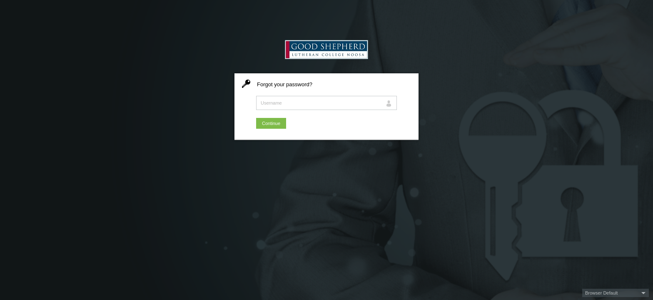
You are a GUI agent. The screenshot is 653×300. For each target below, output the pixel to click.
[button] (615, 293)
